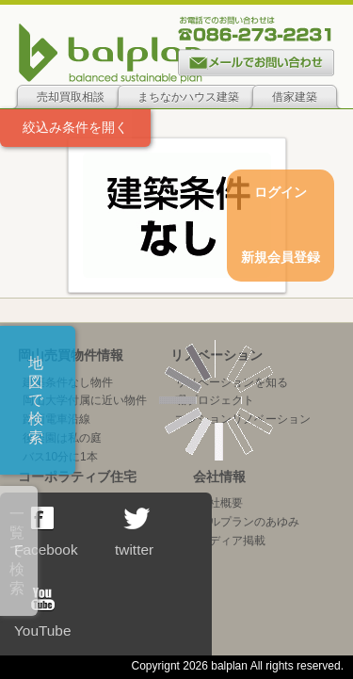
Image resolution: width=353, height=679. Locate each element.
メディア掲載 (231, 540)
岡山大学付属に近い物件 (85, 400)
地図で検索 (35, 400)
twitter (134, 532)
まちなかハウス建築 (188, 97)
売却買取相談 (70, 97)
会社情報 (219, 476)
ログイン (280, 192)
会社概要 (220, 502)
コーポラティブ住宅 (77, 476)
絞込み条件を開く (75, 127)
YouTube (42, 613)
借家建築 (294, 97)
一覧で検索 (16, 551)
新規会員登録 (280, 257)
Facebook (46, 532)
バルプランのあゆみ (248, 521)
